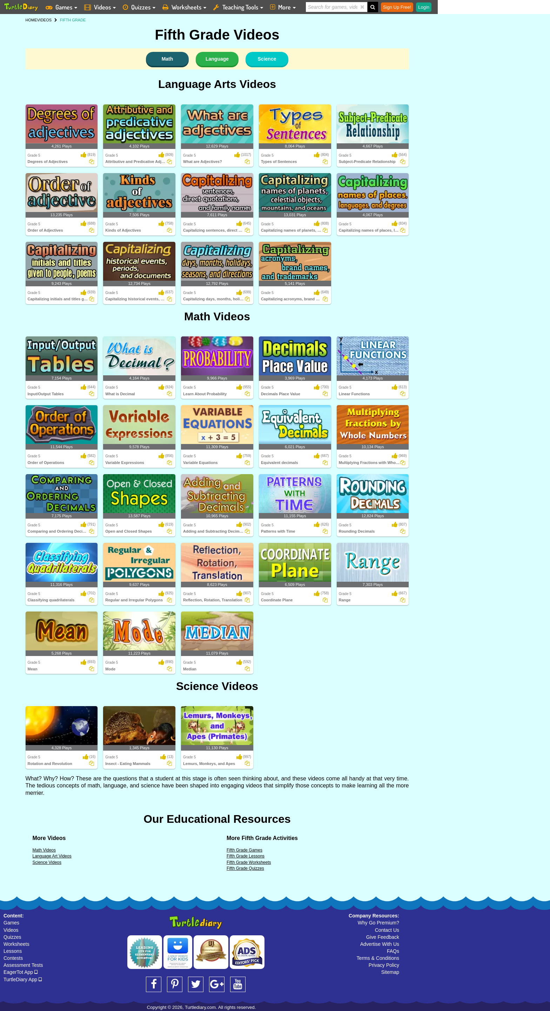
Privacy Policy (384, 965)
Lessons (13, 951)
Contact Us (387, 930)
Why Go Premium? (378, 922)
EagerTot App (21, 972)
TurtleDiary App (23, 979)
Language (217, 59)
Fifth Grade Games (244, 850)
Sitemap (390, 972)
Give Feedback (382, 937)
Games (11, 922)
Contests (13, 958)
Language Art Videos (52, 856)
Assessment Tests (23, 965)
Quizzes (12, 937)
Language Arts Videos (217, 84)
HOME (31, 20)
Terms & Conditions (378, 958)
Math (167, 59)
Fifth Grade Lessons (245, 856)
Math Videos (217, 316)
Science (267, 59)
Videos (11, 930)
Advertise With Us (379, 944)
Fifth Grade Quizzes (245, 868)
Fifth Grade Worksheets (249, 862)
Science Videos (217, 686)
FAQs (393, 951)
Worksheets (16, 944)
